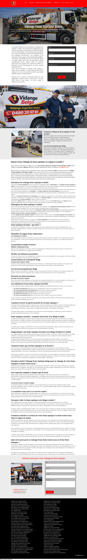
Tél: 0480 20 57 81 (67, 2)
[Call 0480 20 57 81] (79, 555)
